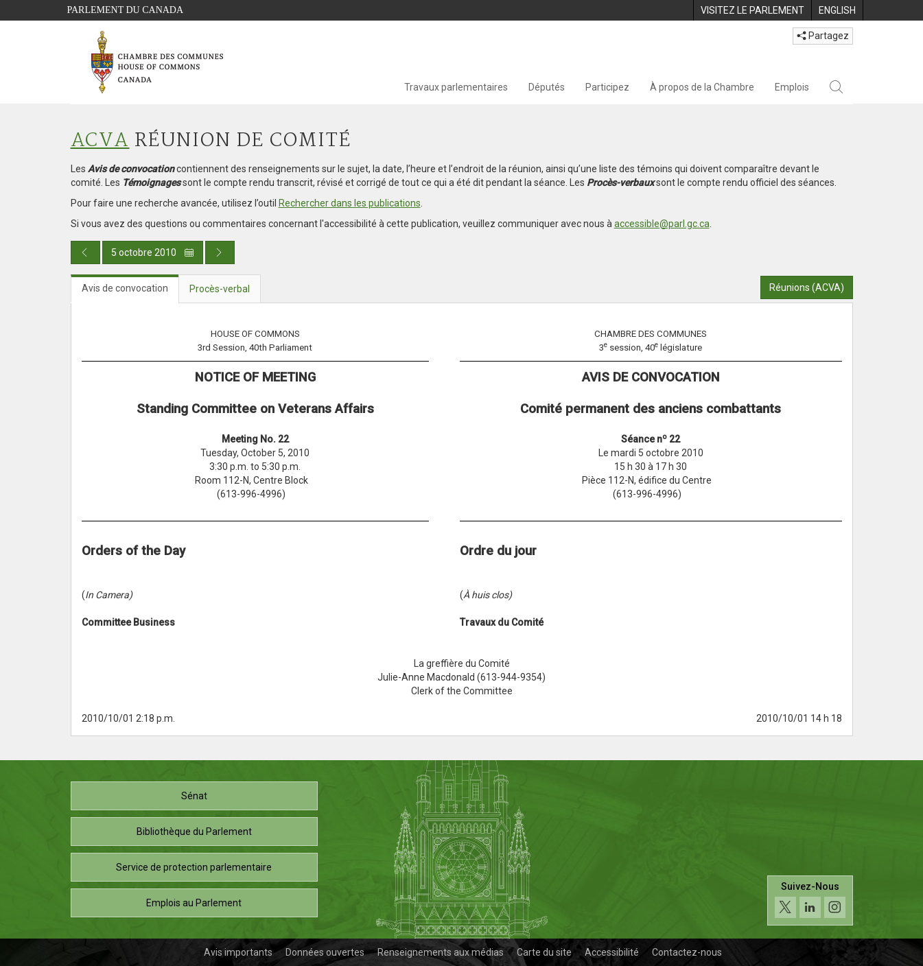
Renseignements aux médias (440, 952)
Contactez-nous (687, 952)
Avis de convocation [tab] (125, 288)
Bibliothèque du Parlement (194, 831)
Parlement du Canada (125, 10)
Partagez (823, 35)
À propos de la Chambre (702, 87)
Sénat (194, 795)
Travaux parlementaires (456, 87)
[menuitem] (752, 10)
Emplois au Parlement (194, 902)
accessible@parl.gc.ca (662, 223)
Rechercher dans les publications (350, 203)
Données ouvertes (324, 952)
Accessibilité (612, 952)
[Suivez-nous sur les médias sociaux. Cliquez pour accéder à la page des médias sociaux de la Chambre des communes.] (810, 900)
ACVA (100, 141)
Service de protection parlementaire (194, 867)
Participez (607, 87)
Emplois (792, 87)
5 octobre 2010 (152, 252)
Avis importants (238, 952)
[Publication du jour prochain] (220, 252)
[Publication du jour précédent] (85, 252)
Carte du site (544, 952)
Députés (546, 87)
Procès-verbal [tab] (219, 288)
